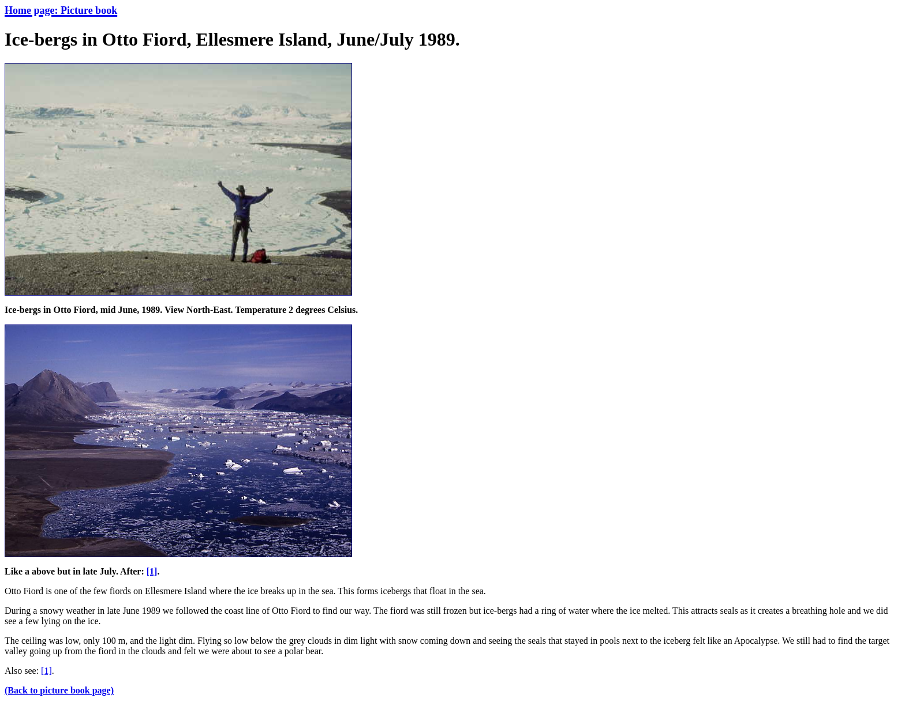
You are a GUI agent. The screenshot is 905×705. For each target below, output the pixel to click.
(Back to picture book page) (59, 690)
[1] (152, 571)
